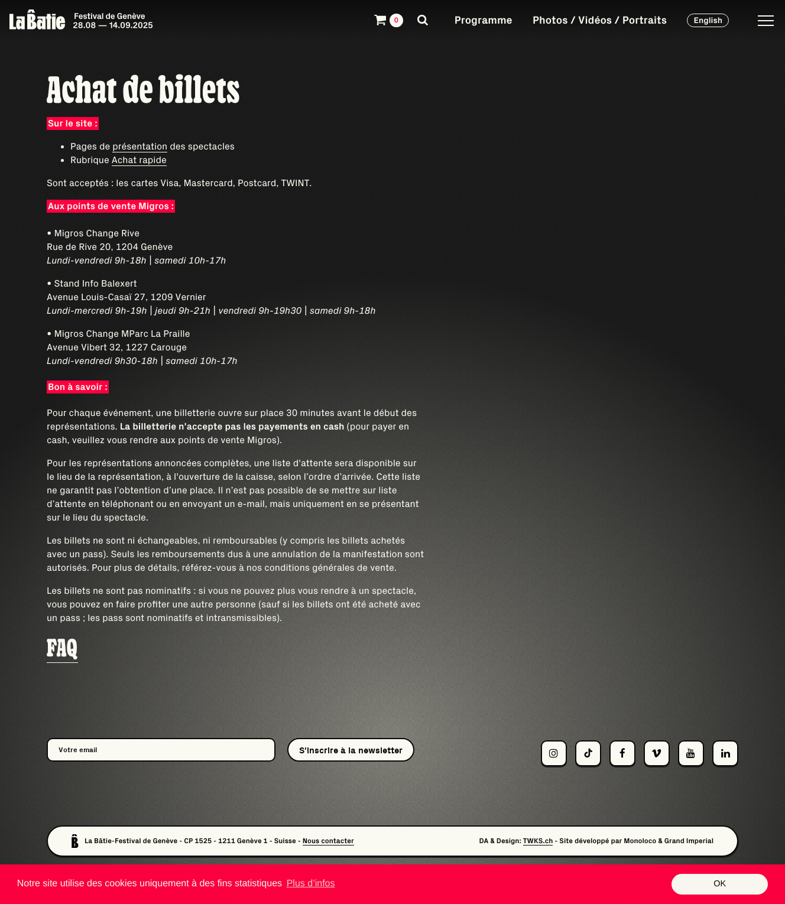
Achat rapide (139, 160)
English (707, 20)
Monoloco (640, 841)
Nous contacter (328, 841)
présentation (139, 146)
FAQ (62, 648)
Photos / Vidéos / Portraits (600, 20)
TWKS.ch (538, 841)
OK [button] (719, 884)
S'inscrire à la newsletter (351, 750)
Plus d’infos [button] (311, 884)
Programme (483, 20)
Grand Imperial (688, 841)
